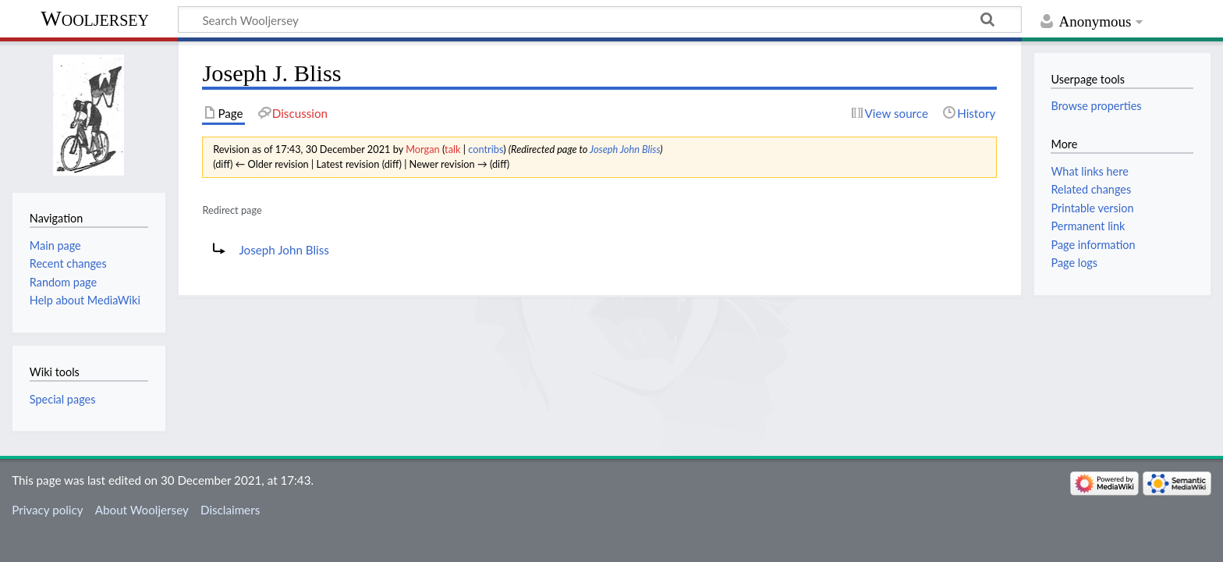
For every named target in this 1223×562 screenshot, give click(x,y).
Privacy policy (47, 510)
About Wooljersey (142, 510)
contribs (485, 149)
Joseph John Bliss (625, 149)
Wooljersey (95, 18)
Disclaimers (230, 510)
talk (452, 149)
